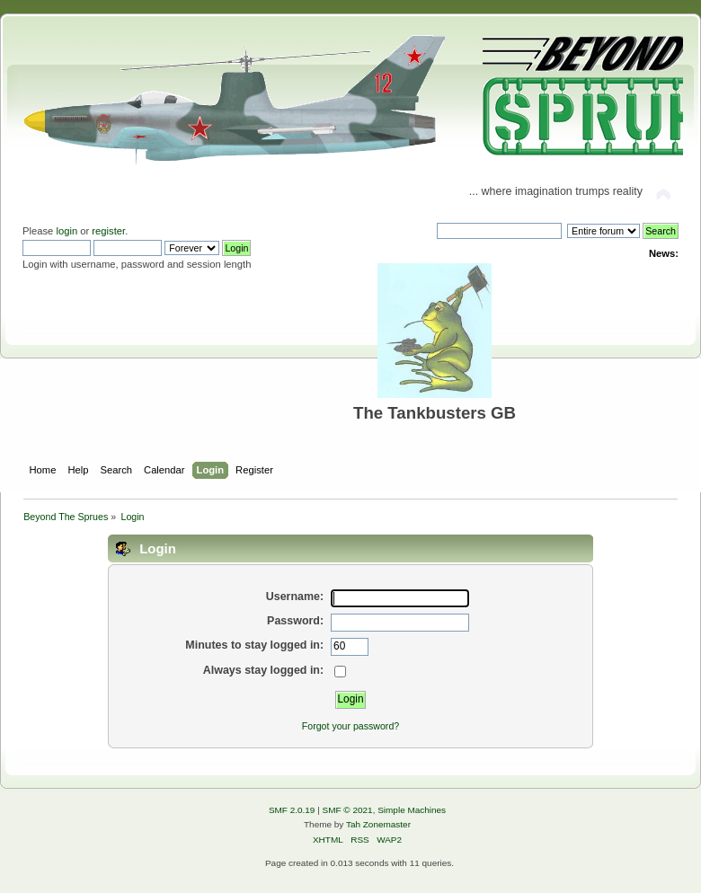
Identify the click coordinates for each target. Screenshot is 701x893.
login (66, 230)
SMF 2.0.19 (292, 810)
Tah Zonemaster (378, 824)
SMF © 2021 (348, 810)
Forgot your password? (350, 726)
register (108, 230)
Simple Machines (411, 810)
